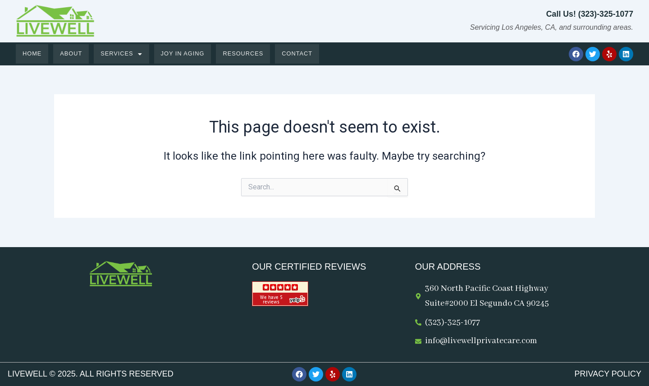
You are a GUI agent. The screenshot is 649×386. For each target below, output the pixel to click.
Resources (245, 54)
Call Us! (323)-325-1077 (589, 13)
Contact (299, 54)
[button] (123, 54)
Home (32, 54)
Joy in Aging (184, 54)
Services (122, 54)
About (71, 54)
